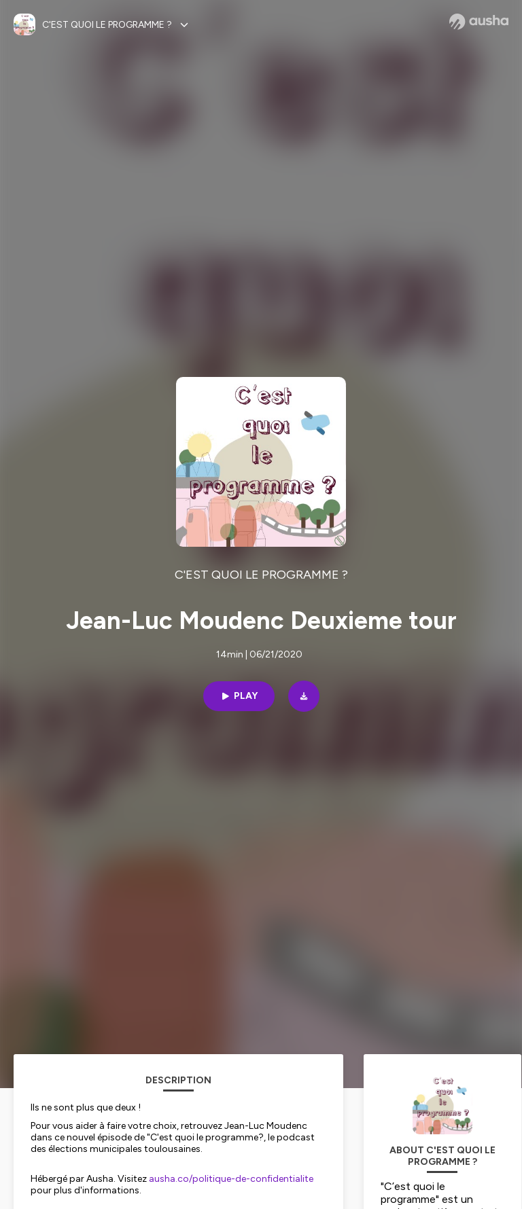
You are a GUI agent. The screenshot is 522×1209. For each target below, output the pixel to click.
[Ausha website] (478, 22)
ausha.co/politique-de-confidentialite (231, 1179)
